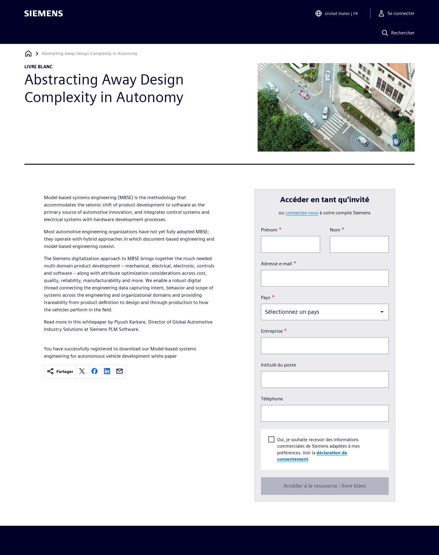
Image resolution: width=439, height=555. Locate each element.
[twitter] (82, 371)
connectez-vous (301, 213)
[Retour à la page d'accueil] (28, 53)
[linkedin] (107, 371)
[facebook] (94, 371)
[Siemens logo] (43, 13)
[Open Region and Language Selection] (336, 13)
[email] (119, 371)
